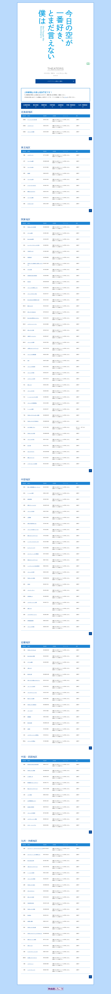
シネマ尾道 (30, 794)
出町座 (29, 728)
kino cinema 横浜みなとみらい (33, 318)
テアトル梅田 (30, 662)
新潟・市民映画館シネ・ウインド (34, 487)
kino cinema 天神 (31, 860)
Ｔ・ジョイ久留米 (31, 872)
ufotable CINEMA (31, 806)
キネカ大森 (30, 269)
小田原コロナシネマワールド (33, 348)
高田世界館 (30, 499)
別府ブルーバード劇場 (32, 939)
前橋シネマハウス (31, 457)
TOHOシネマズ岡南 (31, 770)
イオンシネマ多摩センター (33, 287)
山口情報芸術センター (32, 800)
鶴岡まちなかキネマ (31, 191)
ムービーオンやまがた (32, 185)
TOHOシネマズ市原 (31, 433)
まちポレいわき (30, 203)
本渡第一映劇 (30, 921)
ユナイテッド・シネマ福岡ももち (34, 854)
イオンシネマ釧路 (31, 131)
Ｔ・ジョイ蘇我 (30, 409)
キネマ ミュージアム (32, 825)
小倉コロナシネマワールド (33, 866)
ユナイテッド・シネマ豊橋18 (33, 553)
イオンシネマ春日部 (31, 366)
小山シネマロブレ (31, 451)
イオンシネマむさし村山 (32, 293)
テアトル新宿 (30, 233)
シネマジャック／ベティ (32, 324)
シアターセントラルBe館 (32, 463)
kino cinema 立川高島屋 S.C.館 (33, 299)
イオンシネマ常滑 (31, 572)
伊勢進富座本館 (30, 620)
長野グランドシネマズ (32, 505)
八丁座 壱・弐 (30, 776)
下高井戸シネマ (30, 251)
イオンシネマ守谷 (31, 439)
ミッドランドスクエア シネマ (33, 541)
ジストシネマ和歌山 (31, 741)
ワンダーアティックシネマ (33, 951)
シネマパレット (30, 963)
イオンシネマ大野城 (31, 878)
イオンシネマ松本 (31, 511)
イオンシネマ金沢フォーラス (33, 529)
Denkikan (29, 915)
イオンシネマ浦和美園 (32, 354)
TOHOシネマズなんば (32, 650)
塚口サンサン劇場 (31, 698)
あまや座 (29, 445)
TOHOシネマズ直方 (31, 884)
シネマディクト (30, 155)
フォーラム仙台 (30, 167)
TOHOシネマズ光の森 (32, 927)
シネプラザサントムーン (32, 614)
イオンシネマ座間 (31, 342)
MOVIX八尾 (30, 674)
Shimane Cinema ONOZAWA (33, 764)
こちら (65, 97)
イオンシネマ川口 (31, 390)
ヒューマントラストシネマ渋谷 (33, 245)
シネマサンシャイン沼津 (32, 602)
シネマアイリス (30, 125)
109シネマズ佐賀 (31, 897)
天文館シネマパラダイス (32, 957)
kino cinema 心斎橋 (31, 656)
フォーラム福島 (30, 197)
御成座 (29, 173)
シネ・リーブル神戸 (31, 686)
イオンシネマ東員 (31, 626)
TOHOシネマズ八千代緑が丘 (33, 421)
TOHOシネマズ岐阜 (31, 578)
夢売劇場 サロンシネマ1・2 (33, 782)
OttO (28, 360)
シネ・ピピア (30, 710)
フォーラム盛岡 (30, 161)
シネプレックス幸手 (31, 378)
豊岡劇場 (29, 716)
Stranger (29, 281)
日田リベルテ (30, 945)
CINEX (29, 584)
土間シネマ (30, 668)
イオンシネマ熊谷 (31, 372)
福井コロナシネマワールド (33, 535)
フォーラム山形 (30, 179)
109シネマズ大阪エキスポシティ (34, 680)
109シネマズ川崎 (31, 330)
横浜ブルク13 (30, 305)
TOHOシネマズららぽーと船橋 (33, 415)
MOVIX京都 (30, 722)
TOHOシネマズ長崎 (31, 909)
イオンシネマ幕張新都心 (32, 403)
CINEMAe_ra (30, 596)
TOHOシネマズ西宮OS (32, 704)
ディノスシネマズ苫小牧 (32, 119)
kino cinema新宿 (31, 239)
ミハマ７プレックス (31, 969)
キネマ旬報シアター (31, 427)
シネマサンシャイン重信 (32, 819)
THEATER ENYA (31, 903)
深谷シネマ (30, 384)
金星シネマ (30, 608)
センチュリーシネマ (31, 547)
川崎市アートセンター (32, 336)
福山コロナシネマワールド (33, 788)
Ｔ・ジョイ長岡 (30, 493)
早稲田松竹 (30, 257)
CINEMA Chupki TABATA (32, 275)
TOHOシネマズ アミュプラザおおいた (35, 933)
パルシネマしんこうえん (32, 692)
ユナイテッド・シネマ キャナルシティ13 (35, 848)
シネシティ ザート (31, 590)
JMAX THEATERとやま (32, 523)
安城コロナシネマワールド (33, 559)
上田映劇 (29, 517)
